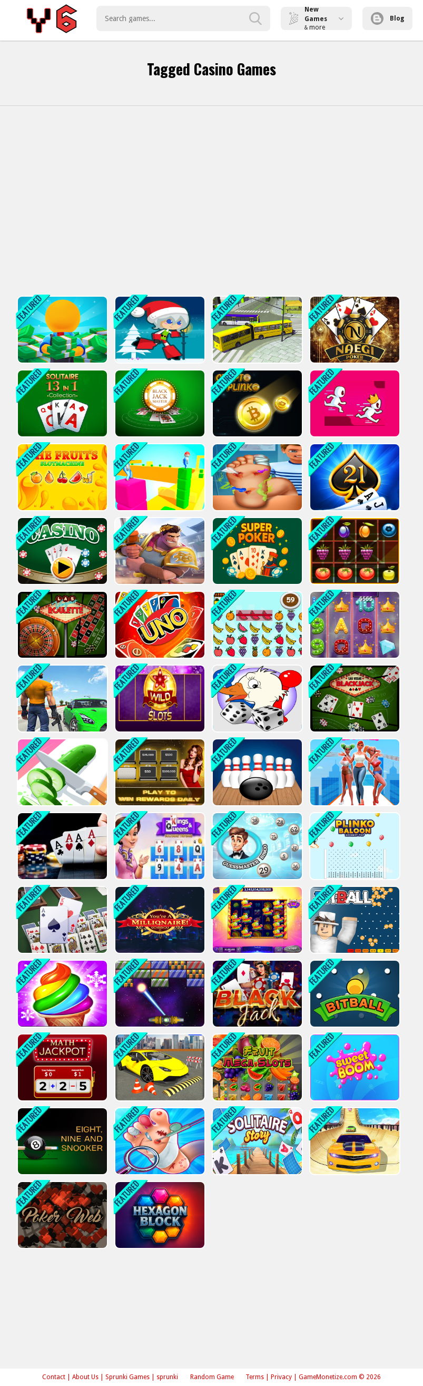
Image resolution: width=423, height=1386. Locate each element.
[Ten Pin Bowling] (256, 780)
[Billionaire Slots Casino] (353, 630)
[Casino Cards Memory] (61, 555)
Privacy (281, 1377)
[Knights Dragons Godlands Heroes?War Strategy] (158, 555)
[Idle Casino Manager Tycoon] (61, 330)
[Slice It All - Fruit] (61, 780)
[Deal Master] (158, 780)
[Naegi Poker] (353, 330)
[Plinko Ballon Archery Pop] (353, 855)
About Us (85, 1377)
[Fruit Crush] (256, 630)
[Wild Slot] (158, 705)
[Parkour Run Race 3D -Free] (353, 404)
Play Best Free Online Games (53, 18)
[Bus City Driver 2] (158, 1081)
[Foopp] (158, 1155)
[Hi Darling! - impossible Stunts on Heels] (353, 780)
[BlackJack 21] (256, 1005)
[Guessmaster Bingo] (256, 855)
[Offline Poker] (61, 855)
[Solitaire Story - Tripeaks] (256, 1155)
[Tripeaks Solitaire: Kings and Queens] (158, 855)
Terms (254, 1377)
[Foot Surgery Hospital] (256, 480)
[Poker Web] (61, 1231)
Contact (53, 1377)
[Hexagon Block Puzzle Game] (158, 1231)
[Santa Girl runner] (158, 330)
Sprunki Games (127, 1377)
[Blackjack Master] (158, 404)
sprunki (167, 1377)
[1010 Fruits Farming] (353, 555)
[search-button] (255, 18)
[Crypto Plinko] (256, 404)
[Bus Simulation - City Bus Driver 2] (256, 330)
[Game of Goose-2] (256, 705)
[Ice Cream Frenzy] (61, 1005)
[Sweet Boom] (353, 1081)
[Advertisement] (211, 201)
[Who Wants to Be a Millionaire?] (158, 930)
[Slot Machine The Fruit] (61, 480)
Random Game (212, 1377)
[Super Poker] (256, 555)
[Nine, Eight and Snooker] (61, 1155)
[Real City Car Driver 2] (353, 1155)
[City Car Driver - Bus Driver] (61, 705)
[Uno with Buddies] (158, 630)
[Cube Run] (158, 480)
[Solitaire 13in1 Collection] (61, 404)
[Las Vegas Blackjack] (353, 705)
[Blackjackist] (353, 480)
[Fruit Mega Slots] (256, 1081)
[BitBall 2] (353, 1005)
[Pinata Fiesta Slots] (256, 930)
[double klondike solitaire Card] (61, 930)
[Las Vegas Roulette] (61, 630)
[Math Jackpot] (61, 1081)
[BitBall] (353, 930)
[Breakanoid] (158, 1005)
